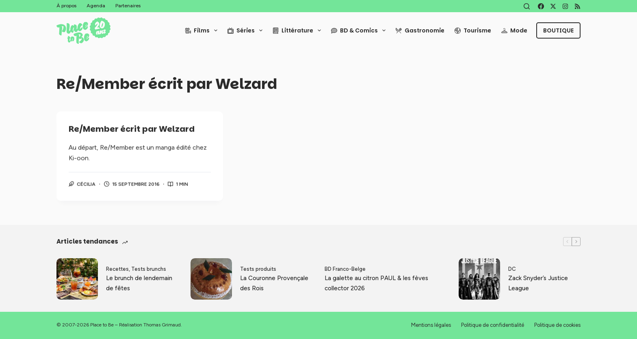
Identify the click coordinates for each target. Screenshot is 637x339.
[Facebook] (541, 6)
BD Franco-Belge (345, 269)
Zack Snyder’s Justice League (538, 283)
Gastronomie (420, 30)
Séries (247, 30)
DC (512, 269)
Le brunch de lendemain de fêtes (139, 283)
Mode (514, 30)
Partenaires (128, 6)
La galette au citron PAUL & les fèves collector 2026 (376, 283)
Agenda (96, 6)
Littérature (298, 30)
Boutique (558, 30)
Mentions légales (431, 325)
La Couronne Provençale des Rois (274, 283)
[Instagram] (565, 6)
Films (203, 30)
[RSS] (577, 6)
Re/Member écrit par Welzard (132, 129)
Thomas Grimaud (162, 325)
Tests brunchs (148, 269)
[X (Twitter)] (553, 6)
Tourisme (473, 30)
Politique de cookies (557, 325)
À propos (66, 6)
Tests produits (258, 269)
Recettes (117, 269)
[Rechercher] (527, 6)
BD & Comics (360, 30)
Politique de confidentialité (492, 325)
